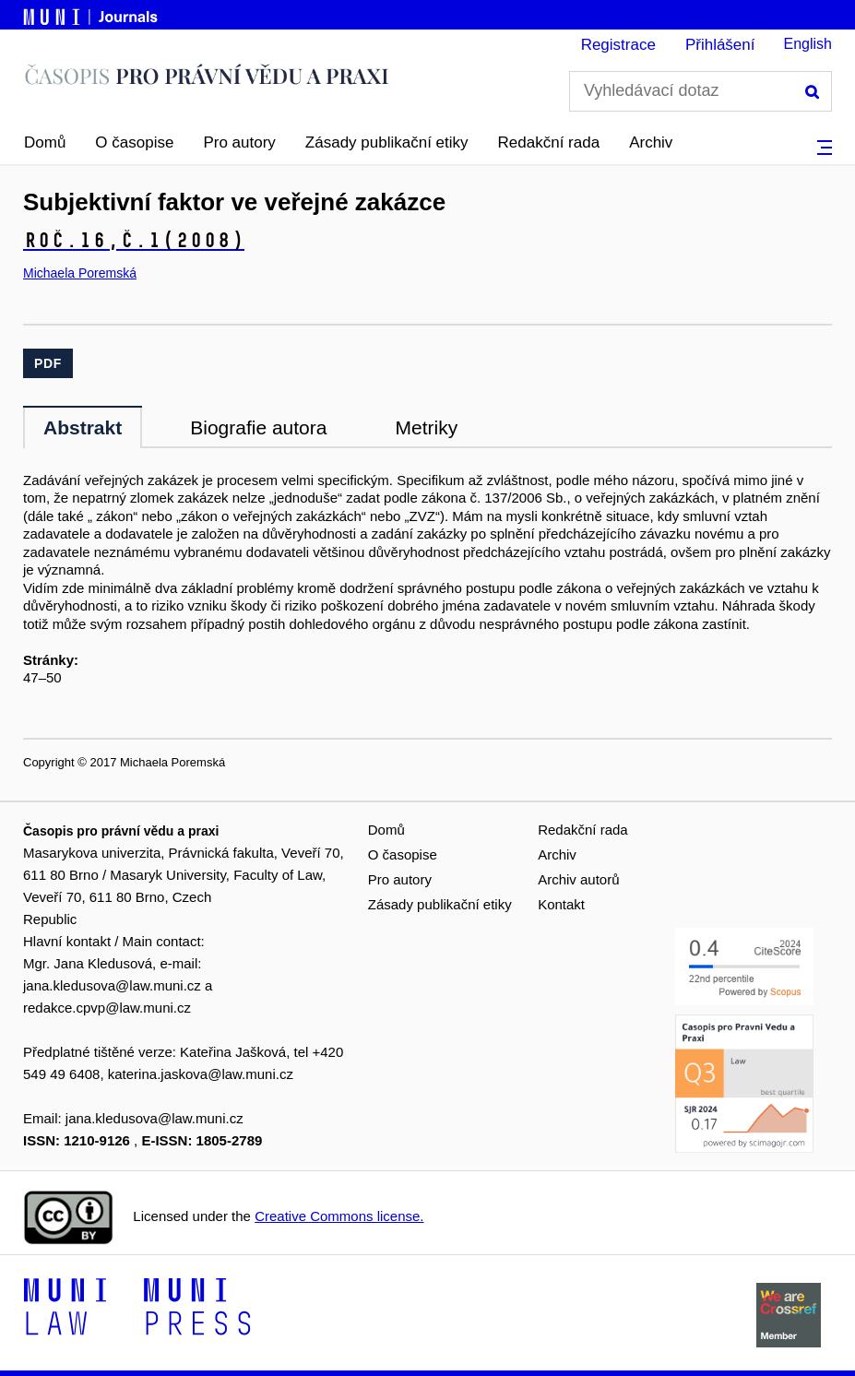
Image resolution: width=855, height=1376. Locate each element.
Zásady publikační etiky (387, 142)
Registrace (618, 44)
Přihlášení (720, 44)
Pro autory (239, 142)
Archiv (650, 142)
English (808, 44)
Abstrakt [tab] (82, 427)
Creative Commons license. (339, 1216)
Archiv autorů (578, 879)
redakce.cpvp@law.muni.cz (107, 1007)
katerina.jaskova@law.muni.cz (200, 1074)
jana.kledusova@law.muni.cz (112, 985)
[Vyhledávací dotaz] (700, 91)
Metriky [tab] (426, 427)
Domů (44, 142)
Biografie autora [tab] (258, 427)
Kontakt (561, 904)
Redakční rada (549, 142)
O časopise (134, 142)
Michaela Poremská (80, 273)
